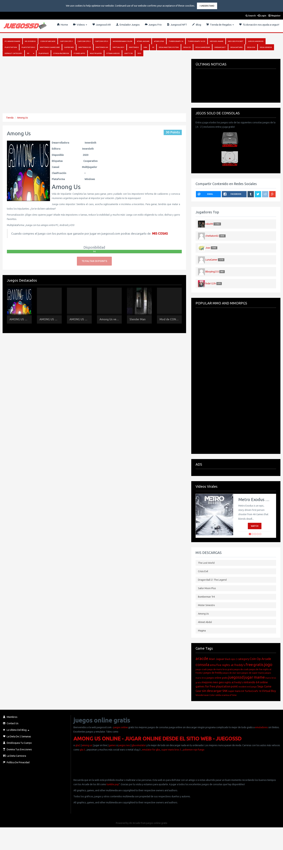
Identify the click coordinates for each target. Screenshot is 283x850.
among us (87, 745)
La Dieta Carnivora (14, 755)
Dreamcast (220, 47)
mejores (207, 682)
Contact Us (10, 723)
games (112, 745)
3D (28, 53)
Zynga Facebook (61, 53)
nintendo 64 (251, 682)
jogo (268, 664)
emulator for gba (151, 749)
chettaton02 (212, 235)
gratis (258, 664)
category (243, 658)
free (249, 664)
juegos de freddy (213, 672)
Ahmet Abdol (205, 622)
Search (251, 15)
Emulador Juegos (128, 24)
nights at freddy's (233, 682)
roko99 (209, 223)
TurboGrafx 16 (253, 691)
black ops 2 (231, 659)
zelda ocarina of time (226, 695)
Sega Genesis (266, 47)
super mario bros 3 (171, 749)
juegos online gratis (217, 677)
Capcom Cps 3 (101, 41)
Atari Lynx (159, 41)
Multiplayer (96, 53)
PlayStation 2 (28, 47)
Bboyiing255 (212, 271)
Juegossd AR (101, 24)
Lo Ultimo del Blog (15, 730)
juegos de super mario (253, 673)
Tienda (9, 117)
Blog (196, 24)
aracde (202, 658)
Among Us (22, 117)
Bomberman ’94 (206, 596)
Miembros (10, 717)
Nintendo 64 (102, 47)
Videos (80, 24)
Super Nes (69, 47)
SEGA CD (187, 47)
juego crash (201, 669)
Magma (202, 630)
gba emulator (139, 745)
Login (261, 15)
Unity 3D (128, 53)
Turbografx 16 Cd (196, 41)
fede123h (210, 283)
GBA (145, 47)
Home (62, 24)
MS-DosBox (30, 41)
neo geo (218, 682)
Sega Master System (169, 47)
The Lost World (206, 562)
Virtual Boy (118, 47)
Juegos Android (256, 41)
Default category (13, 53)
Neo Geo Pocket (235, 41)
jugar (248, 677)
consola (202, 664)
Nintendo (134, 47)
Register (274, 15)
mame (259, 677)
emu (213, 665)
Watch (254, 526)
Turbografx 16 (176, 41)
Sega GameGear (202, 47)
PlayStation (11, 47)
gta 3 (82, 749)
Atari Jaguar (143, 41)
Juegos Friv (153, 24)
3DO (139, 53)
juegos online (120, 727)
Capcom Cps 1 (66, 41)
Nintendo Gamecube (50, 47)
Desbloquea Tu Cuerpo (17, 743)
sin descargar (212, 691)
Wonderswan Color (122, 41)
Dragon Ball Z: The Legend (212, 579)
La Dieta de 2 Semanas (17, 736)
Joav (207, 247)
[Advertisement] (83, 83)
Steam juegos (113, 53)
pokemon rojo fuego (193, 749)
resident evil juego (247, 686)
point (234, 686)
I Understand (207, 6)
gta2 (77, 745)
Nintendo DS (84, 47)
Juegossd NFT (177, 24)
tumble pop (113, 784)
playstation (223, 686)
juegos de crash (241, 669)
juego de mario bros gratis (220, 669)
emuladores (261, 727)
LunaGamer (211, 259)
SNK (225, 690)
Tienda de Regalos (220, 24)
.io (153, 47)
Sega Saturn (236, 47)
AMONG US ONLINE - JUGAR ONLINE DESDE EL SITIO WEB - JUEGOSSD (157, 739)
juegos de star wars (231, 673)
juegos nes (124, 745)
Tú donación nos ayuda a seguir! (259, 24)
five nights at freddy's (230, 665)
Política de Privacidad (16, 762)
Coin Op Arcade (47, 41)
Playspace (44, 53)
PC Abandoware (12, 41)
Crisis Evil (203, 571)
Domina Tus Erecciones (17, 749)
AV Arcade (134, 823)
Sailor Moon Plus (207, 588)
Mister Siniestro (206, 605)
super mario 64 (236, 691)
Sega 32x (251, 47)
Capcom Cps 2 (84, 41)
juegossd (236, 677)
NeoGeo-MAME (216, 41)
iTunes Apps (79, 53)
